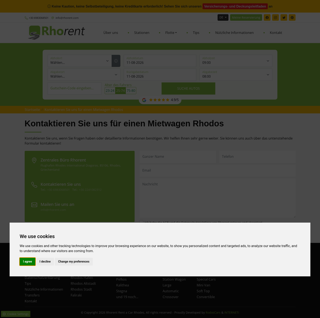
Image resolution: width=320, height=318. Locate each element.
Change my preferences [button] (73, 261)
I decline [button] (45, 261)
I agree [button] (27, 261)
